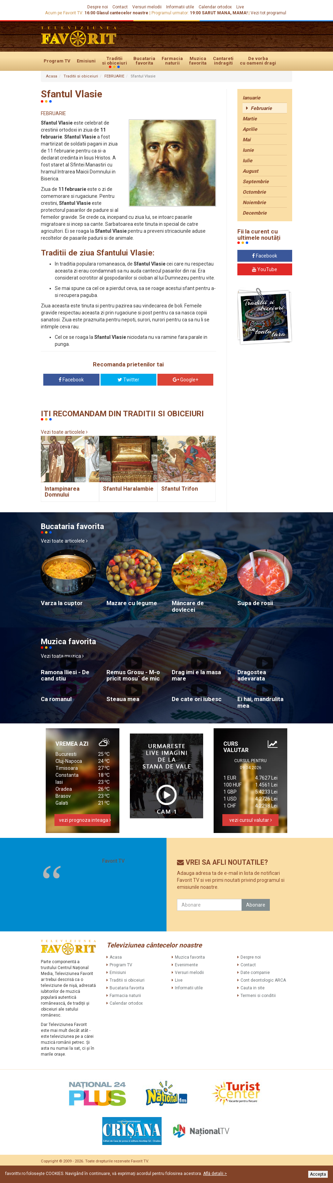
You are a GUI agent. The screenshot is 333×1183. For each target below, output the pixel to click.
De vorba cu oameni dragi (258, 61)
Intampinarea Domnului (62, 491)
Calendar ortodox (215, 7)
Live (240, 7)
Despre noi (97, 7)
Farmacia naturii (172, 61)
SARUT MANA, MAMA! (224, 12)
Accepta (318, 1174)
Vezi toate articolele (64, 432)
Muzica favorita (198, 61)
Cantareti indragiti (223, 61)
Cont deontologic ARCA (263, 980)
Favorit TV (113, 861)
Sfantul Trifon (179, 488)
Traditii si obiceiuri (114, 61)
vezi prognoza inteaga (85, 820)
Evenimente (186, 964)
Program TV (57, 61)
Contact (120, 7)
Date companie (255, 972)
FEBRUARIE (114, 76)
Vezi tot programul (268, 12)
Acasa (51, 76)
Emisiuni (86, 61)
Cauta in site (252, 987)
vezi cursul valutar (250, 820)
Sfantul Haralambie (128, 488)
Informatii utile (180, 7)
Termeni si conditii (258, 995)
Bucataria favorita (144, 61)
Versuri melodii (147, 7)
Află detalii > (215, 1173)
